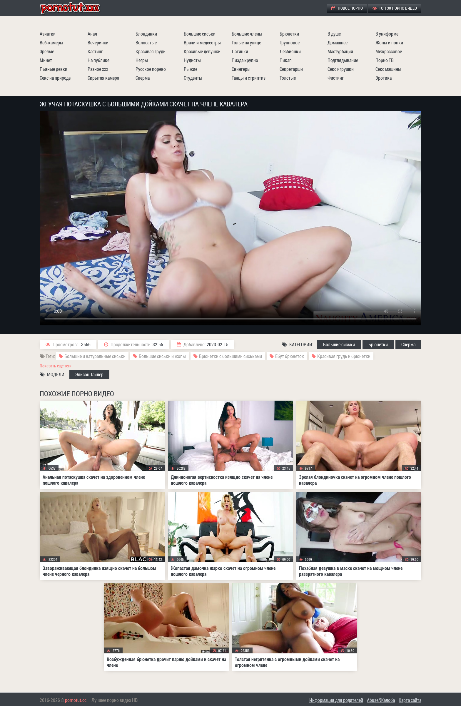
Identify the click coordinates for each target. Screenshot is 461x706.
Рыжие (190, 69)
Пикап (286, 60)
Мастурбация (340, 51)
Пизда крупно (245, 60)
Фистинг (336, 78)
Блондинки (146, 34)
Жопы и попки (389, 42)
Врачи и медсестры (202, 42)
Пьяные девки (53, 69)
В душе (334, 34)
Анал (92, 34)
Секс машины (388, 69)
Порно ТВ (384, 60)
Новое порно (347, 8)
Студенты (193, 78)
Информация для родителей (336, 700)
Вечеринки (98, 42)
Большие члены (247, 34)
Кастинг (95, 51)
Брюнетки (289, 34)
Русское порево (151, 69)
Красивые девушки (202, 51)
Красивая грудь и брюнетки (343, 356)
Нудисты (192, 60)
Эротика (383, 78)
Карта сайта (410, 700)
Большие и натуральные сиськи (95, 356)
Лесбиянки (290, 51)
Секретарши (291, 69)
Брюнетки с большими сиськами (230, 356)
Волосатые (146, 42)
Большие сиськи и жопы (162, 356)
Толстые (288, 78)
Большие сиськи (200, 34)
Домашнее (338, 42)
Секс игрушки (341, 69)
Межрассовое (388, 51)
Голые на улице (246, 42)
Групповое (290, 42)
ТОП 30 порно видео (395, 8)
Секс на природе (55, 78)
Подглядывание (343, 60)
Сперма (143, 78)
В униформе (386, 34)
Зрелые (47, 51)
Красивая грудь (151, 51)
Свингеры (241, 69)
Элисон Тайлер (89, 374)
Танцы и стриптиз (248, 78)
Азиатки (48, 34)
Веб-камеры (51, 42)
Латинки (240, 51)
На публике (98, 60)
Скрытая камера (103, 78)
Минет (46, 60)
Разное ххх (98, 69)
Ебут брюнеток (289, 356)
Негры (142, 60)
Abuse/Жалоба (381, 700)
